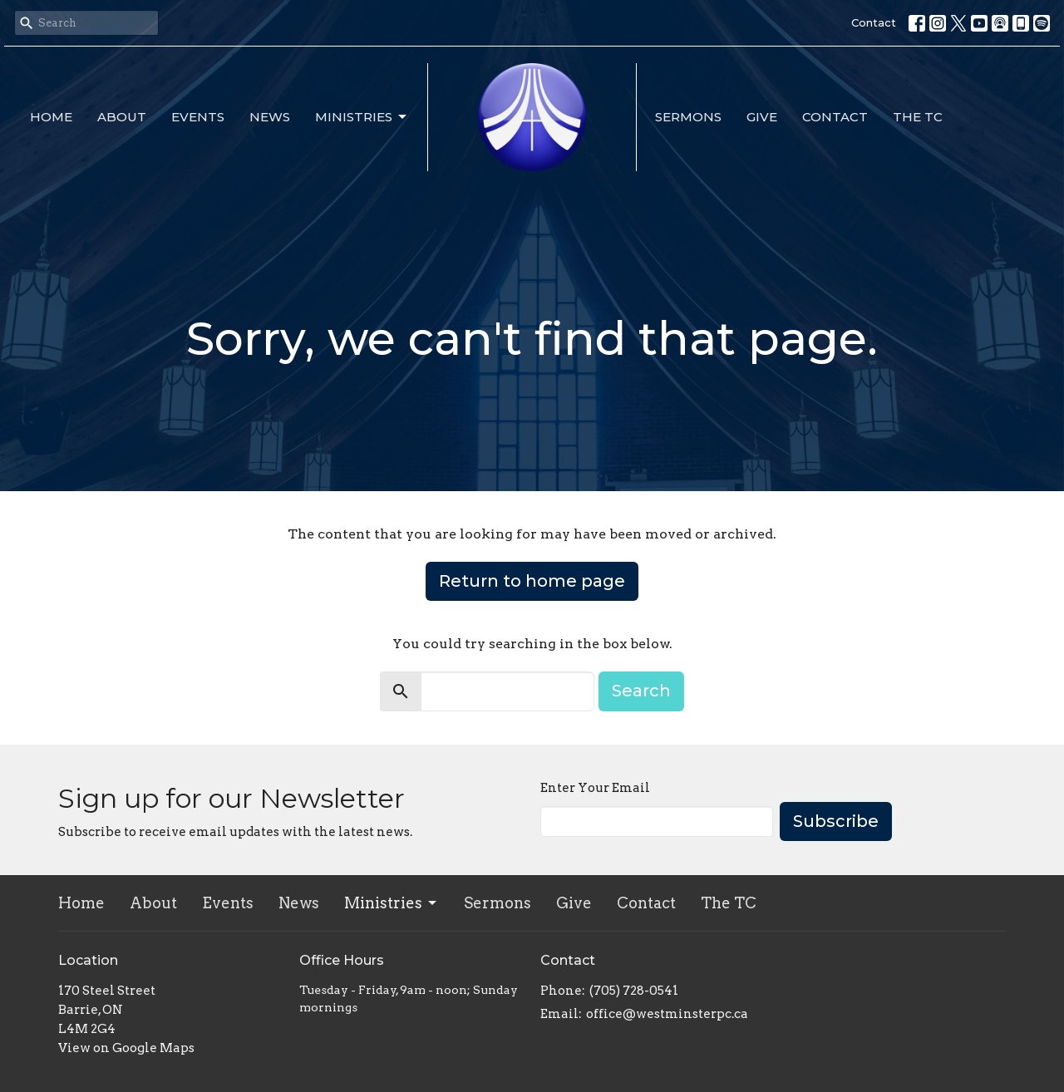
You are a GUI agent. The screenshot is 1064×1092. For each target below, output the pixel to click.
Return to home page (532, 581)
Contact (873, 22)
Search (641, 691)
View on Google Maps (126, 1047)
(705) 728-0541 (633, 990)
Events (197, 117)
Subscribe (836, 821)
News (269, 117)
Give (761, 117)
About (121, 117)
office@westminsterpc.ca (667, 1013)
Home (51, 117)
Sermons (688, 117)
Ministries (362, 117)
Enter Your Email (595, 787)
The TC (918, 117)
